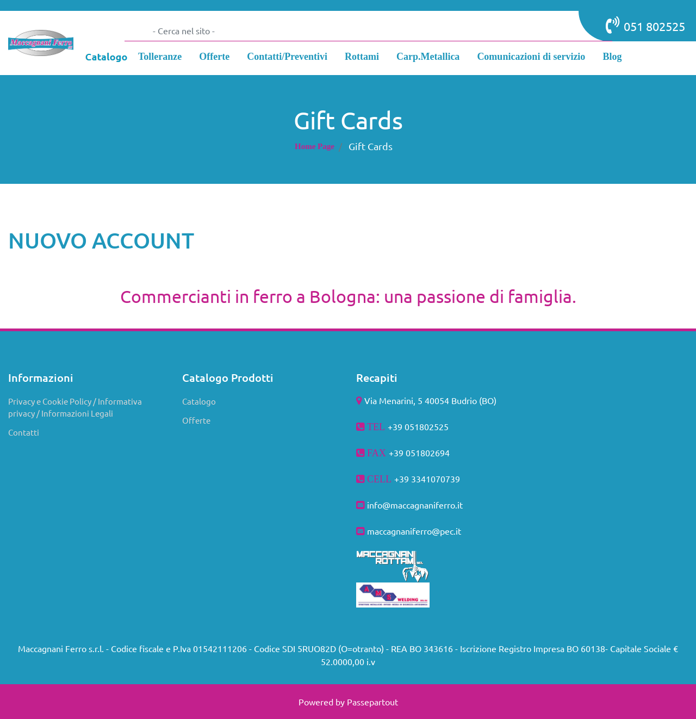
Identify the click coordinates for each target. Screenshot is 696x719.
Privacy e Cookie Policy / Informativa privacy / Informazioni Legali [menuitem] (75, 407)
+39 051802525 (418, 426)
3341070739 (435, 478)
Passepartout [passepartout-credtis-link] (372, 701)
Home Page (314, 146)
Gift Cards (371, 146)
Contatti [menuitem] (23, 432)
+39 (402, 478)
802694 (435, 452)
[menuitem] (159, 58)
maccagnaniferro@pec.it (414, 530)
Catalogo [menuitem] (199, 401)
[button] (135, 30)
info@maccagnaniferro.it (415, 504)
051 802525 (645, 25)
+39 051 (404, 452)
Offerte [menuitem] (196, 420)
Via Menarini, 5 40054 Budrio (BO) (430, 400)
